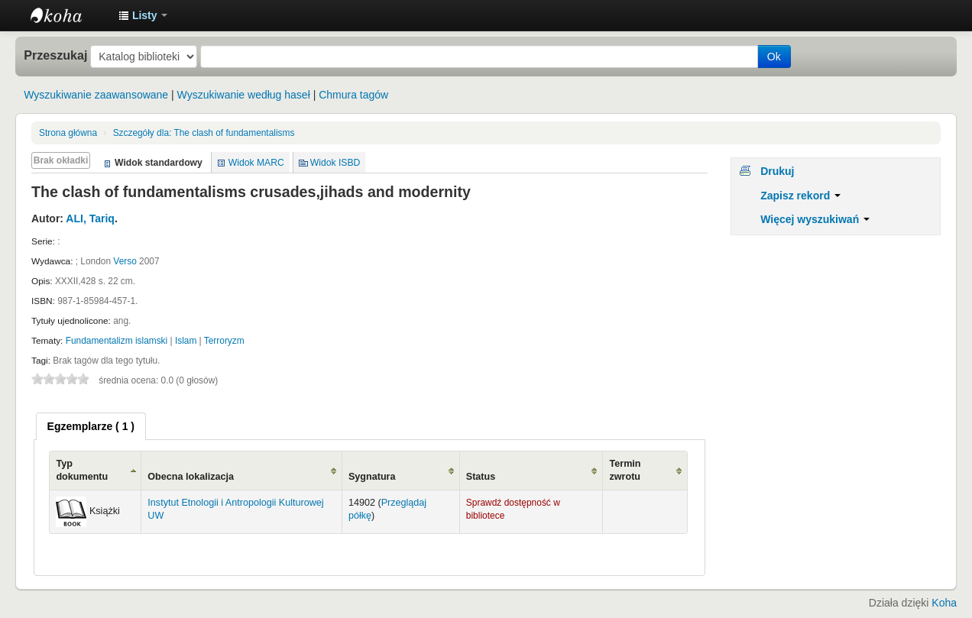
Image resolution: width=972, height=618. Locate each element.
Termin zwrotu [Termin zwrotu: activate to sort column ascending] (624, 470)
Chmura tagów (353, 95)
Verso (124, 261)
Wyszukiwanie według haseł (243, 95)
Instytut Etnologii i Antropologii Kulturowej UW (69, 15)
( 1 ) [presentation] (90, 426)
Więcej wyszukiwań (815, 219)
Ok (774, 56)
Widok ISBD (335, 162)
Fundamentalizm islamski (116, 340)
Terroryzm (224, 340)
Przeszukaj (55, 55)
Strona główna (68, 133)
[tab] (91, 426)
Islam (185, 340)
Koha (944, 603)
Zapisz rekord (800, 195)
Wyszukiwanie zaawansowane (96, 95)
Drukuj (777, 171)
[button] (143, 15)
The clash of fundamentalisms (204, 133)
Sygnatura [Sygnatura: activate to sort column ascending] (372, 476)
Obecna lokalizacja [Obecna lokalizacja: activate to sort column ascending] (190, 476)
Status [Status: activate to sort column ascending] (481, 476)
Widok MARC (256, 162)
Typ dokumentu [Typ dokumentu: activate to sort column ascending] (82, 470)
